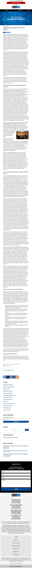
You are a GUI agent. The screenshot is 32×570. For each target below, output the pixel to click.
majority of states (7, 52)
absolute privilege (7, 123)
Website (16, 541)
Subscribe (16, 422)
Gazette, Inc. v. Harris (13, 248)
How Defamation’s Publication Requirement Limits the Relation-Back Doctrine (14, 447)
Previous (5, 370)
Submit (16, 490)
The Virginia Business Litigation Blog (11, 438)
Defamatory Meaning (8, 384)
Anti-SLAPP (8, 364)
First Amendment (7, 406)
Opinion (5, 402)
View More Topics (7, 410)
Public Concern (17, 364)
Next (13, 370)
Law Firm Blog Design (15, 568)
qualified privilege (16, 123)
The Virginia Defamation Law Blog (16, 6)
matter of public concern (14, 266)
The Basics (20, 10)
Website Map (16, 553)
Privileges (12, 364)
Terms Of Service (16, 547)
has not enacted (18, 77)
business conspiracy (8, 95)
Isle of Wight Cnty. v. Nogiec (15, 165)
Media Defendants (8, 391)
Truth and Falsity (7, 397)
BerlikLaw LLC (20, 565)
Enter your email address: (8, 418)
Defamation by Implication (9, 395)
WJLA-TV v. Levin (20, 238)
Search (27, 431)
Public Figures (7, 408)
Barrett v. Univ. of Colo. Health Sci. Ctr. (16, 277)
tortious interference (18, 95)
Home (7, 10)
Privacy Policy (16, 544)
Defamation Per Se (8, 399)
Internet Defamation (8, 393)
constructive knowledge (9, 187)
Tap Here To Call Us (16, 2)
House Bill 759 (17, 299)
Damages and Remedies (9, 404)
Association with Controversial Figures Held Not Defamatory (15, 451)
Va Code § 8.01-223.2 (16, 182)
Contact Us (16, 550)
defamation (10, 49)
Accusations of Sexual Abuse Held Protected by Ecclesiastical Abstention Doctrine (13, 456)
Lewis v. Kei (25, 216)
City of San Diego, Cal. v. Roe (16, 271)
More (30, 10)
